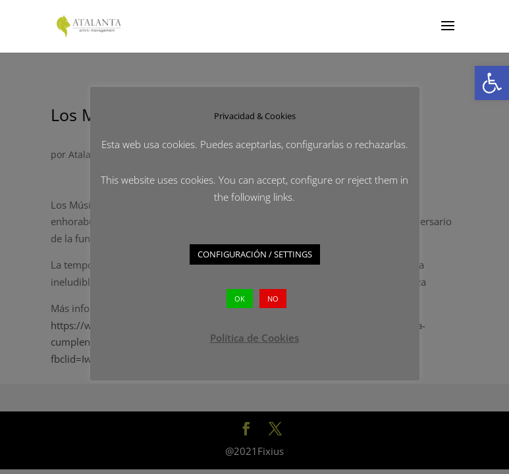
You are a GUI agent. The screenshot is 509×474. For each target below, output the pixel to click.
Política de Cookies (254, 337)
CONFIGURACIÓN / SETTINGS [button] (255, 254)
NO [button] (273, 298)
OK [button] (239, 298)
